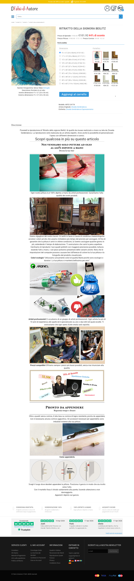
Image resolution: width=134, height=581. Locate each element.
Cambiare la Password (37, 558)
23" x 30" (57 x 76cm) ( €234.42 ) (73, 66)
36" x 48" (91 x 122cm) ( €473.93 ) (74, 77)
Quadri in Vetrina (55, 550)
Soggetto (18, 22)
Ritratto (25, 22)
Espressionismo (87, 109)
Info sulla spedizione (18, 558)
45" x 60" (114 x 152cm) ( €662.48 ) (74, 84)
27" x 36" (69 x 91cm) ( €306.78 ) (73, 70)
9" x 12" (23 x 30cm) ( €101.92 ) (73, 53)
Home (12, 22)
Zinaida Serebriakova (79, 107)
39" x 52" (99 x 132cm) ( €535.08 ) (74, 80)
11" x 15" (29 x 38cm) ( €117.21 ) (73, 56)
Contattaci (14, 550)
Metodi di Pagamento (18, 555)
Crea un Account (35, 560)
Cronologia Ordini (36, 550)
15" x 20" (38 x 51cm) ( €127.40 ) (73, 60)
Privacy (52, 560)
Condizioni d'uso (55, 563)
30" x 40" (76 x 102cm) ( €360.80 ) (74, 73)
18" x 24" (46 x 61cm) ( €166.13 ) (73, 63)
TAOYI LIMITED (74, 553)
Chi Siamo (14, 553)
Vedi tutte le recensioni (114, 533)
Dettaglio (46, 88)
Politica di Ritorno (17, 561)
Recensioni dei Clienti (57, 553)
